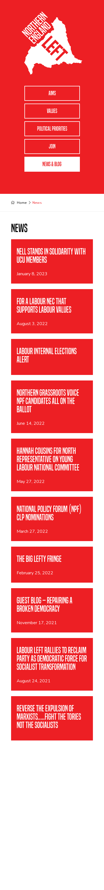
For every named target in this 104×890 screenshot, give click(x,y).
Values (52, 111)
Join (52, 146)
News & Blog (52, 164)
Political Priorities (52, 128)
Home (22, 202)
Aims (52, 93)
